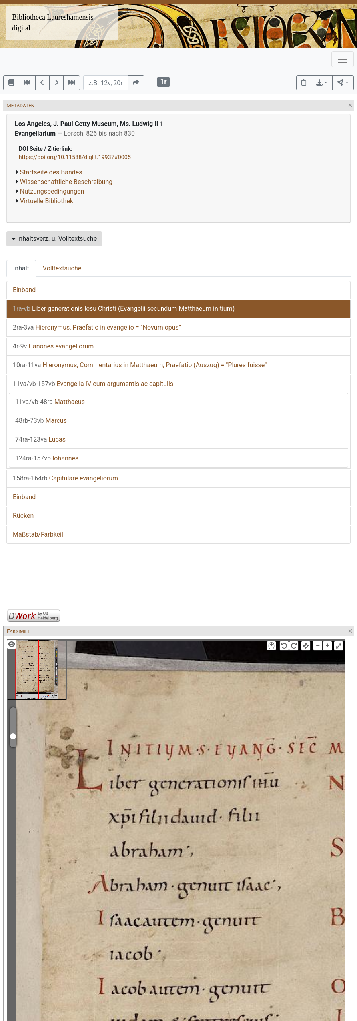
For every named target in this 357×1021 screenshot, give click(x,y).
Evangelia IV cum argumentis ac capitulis (93, 384)
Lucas (40, 439)
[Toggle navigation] (342, 59)
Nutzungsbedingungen (52, 191)
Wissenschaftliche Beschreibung (66, 182)
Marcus (41, 420)
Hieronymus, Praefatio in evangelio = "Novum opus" (97, 327)
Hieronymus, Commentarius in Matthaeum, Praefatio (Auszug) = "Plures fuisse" (140, 365)
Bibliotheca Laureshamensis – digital (55, 22)
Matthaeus (50, 402)
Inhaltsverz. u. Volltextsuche (54, 238)
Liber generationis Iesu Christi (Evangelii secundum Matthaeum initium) (124, 308)
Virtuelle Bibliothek (46, 201)
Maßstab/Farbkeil (38, 534)
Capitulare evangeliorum (65, 478)
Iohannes (46, 458)
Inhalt (21, 268)
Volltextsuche (62, 268)
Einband (24, 290)
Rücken (23, 515)
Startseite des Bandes (51, 172)
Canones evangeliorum (53, 346)
